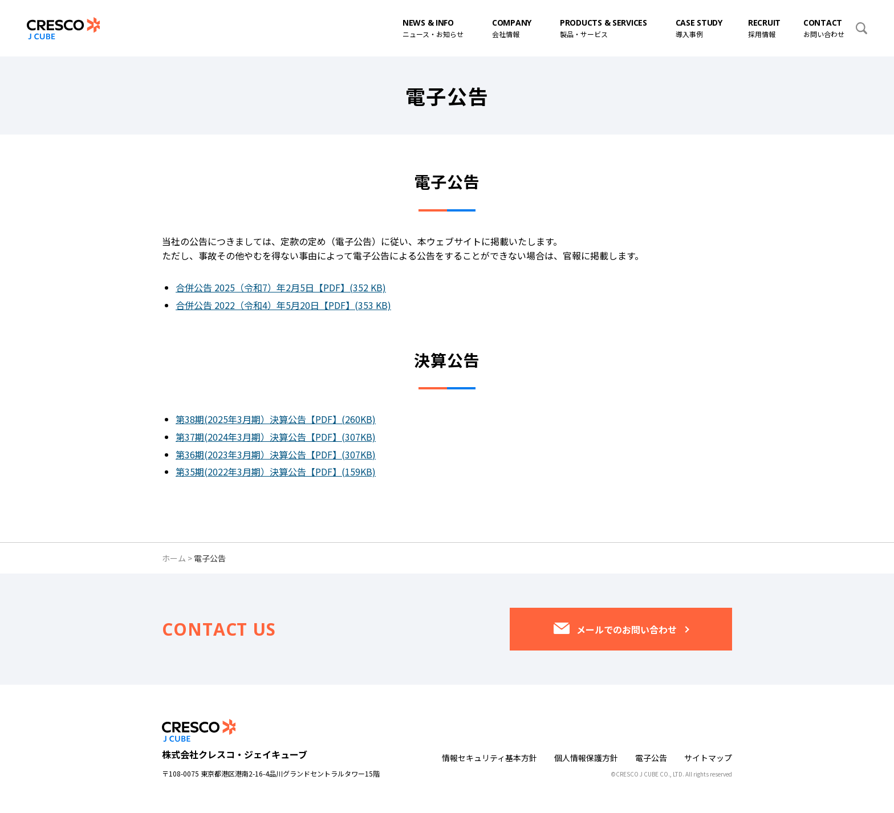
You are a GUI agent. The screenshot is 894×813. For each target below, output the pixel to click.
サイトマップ (708, 757)
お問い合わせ (823, 28)
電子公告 (651, 757)
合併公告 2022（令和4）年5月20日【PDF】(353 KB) (283, 305)
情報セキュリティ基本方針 (489, 757)
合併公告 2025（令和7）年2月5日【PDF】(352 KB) (281, 287)
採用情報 (764, 28)
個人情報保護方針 (586, 757)
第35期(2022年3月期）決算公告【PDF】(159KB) (276, 471)
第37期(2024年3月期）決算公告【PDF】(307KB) (276, 437)
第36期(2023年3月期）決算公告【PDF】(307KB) (276, 454)
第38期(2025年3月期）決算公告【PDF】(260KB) (276, 419)
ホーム (174, 558)
